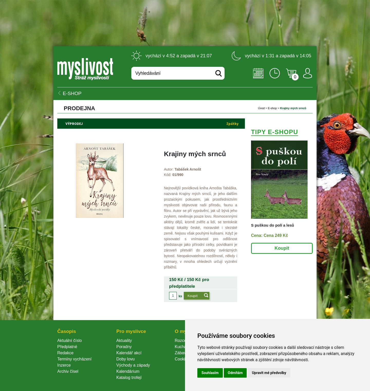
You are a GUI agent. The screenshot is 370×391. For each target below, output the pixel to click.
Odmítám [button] (235, 373)
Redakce (65, 353)
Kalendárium (128, 371)
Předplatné (67, 347)
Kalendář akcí (129, 353)
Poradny (124, 347)
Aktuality (124, 340)
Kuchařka (183, 347)
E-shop (272, 108)
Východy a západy (133, 365)
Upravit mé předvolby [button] (269, 373)
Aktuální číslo (69, 340)
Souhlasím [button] (210, 373)
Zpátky (232, 123)
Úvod (261, 108)
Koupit (282, 248)
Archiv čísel (67, 371)
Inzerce (64, 365)
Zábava (181, 353)
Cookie (182, 359)
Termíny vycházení (74, 359)
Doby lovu (125, 359)
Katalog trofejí (129, 377)
